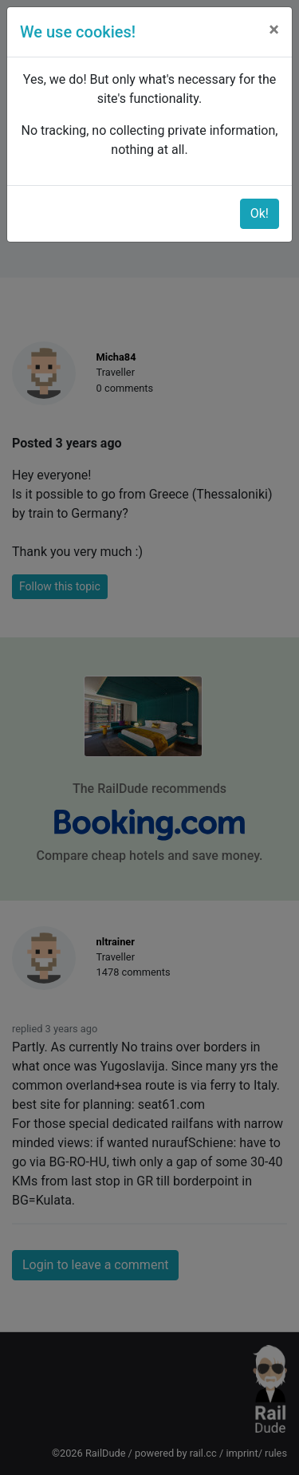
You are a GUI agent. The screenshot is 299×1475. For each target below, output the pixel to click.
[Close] (274, 29)
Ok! (259, 213)
